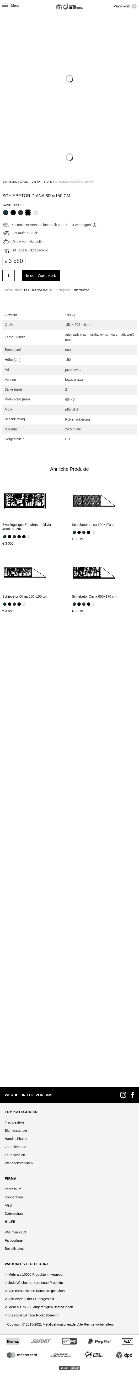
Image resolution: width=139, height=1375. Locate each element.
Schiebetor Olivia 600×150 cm (24, 596)
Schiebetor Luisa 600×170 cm (94, 525)
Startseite (9, 181)
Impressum (13, 749)
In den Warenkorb (41, 276)
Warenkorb (125, 6)
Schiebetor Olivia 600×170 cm (94, 596)
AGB (8, 766)
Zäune (24, 181)
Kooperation (14, 757)
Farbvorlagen (15, 801)
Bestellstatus (14, 809)
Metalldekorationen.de (59, 885)
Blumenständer (16, 691)
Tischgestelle (14, 683)
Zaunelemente (15, 707)
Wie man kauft (15, 792)
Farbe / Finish (13, 205)
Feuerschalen (15, 715)
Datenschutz (14, 774)
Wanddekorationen (19, 723)
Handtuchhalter (16, 699)
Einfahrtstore (42, 181)
